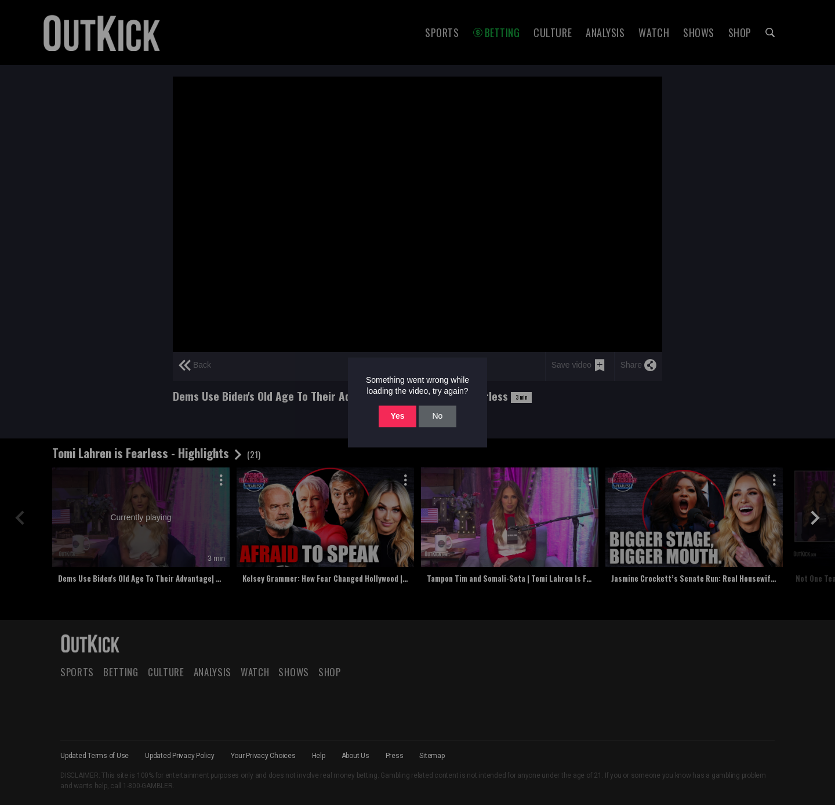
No (437, 415)
